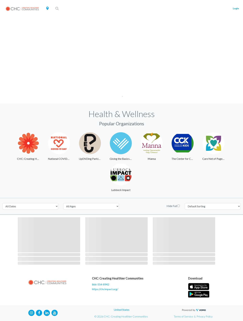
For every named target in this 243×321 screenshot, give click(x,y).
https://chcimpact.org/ (105, 289)
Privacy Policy (205, 316)
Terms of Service (183, 316)
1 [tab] (121, 95)
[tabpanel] (121, 60)
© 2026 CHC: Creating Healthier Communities (121, 316)
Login (236, 8)
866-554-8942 (100, 284)
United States (121, 309)
